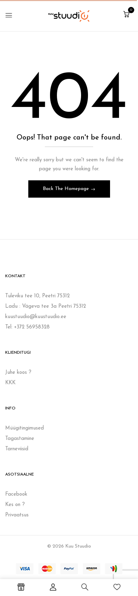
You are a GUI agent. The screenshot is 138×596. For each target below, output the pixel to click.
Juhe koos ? (18, 372)
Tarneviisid (16, 449)
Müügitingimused (24, 428)
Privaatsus (17, 515)
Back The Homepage (66, 188)
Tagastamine (19, 438)
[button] (126, 15)
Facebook (16, 494)
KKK (10, 383)
